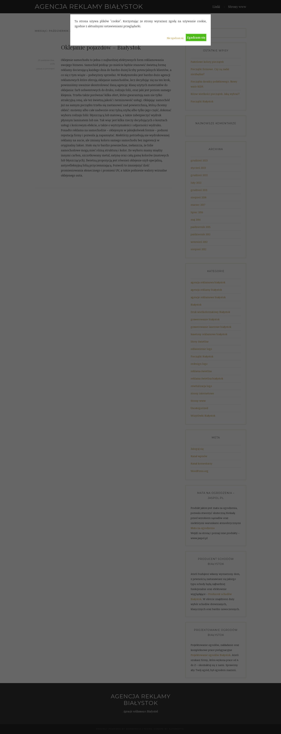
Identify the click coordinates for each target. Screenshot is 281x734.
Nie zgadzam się (175, 38)
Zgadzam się (196, 37)
